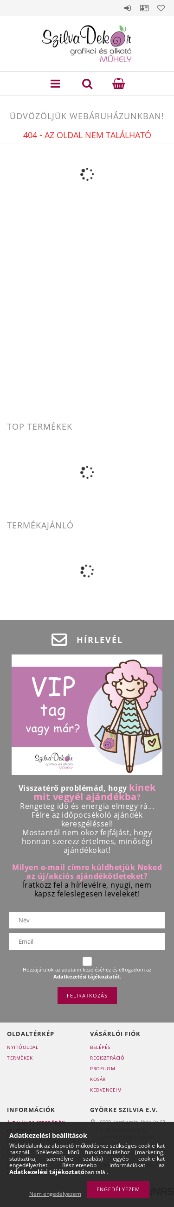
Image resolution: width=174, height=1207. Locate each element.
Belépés (128, 8)
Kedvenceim (106, 1089)
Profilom (102, 1068)
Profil (144, 8)
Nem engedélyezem (55, 1194)
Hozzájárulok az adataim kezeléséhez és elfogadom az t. (87, 973)
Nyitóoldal (22, 1047)
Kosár (98, 1079)
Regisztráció (107, 1058)
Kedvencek (161, 8)
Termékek (19, 1058)
